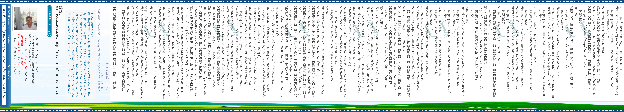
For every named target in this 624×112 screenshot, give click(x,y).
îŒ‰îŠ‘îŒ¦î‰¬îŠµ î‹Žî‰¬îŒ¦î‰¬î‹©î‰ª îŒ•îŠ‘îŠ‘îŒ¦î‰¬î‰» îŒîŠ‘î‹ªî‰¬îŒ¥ (9, 68)
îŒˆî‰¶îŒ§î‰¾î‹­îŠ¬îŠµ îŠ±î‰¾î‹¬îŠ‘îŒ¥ (9, 16)
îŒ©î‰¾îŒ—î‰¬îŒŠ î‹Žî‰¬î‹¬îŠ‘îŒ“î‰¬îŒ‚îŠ (9, 42)
